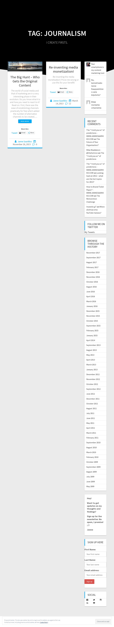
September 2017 (93, 257)
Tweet (14, 132)
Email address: (92, 570)
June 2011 (90, 418)
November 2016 (93, 277)
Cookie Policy (44, 622)
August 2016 (91, 286)
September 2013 (93, 345)
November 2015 (93, 316)
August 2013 (91, 350)
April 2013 (90, 359)
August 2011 (91, 408)
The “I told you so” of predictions (95, 156)
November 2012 (93, 379)
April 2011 (90, 428)
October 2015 (92, 321)
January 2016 (92, 306)
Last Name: (90, 559)
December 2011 (93, 399)
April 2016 (90, 296)
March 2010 (91, 452)
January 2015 (92, 335)
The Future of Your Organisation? (93, 142)
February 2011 (92, 437)
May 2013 (90, 355)
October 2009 (92, 462)
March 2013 (91, 364)
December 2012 (93, 374)
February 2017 (92, 267)
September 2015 (93, 325)
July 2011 (90, 413)
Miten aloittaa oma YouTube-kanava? (95, 209)
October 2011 (92, 403)
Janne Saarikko (25, 141)
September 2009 (93, 467)
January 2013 (92, 369)
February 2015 (92, 330)
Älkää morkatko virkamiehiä (96, 105)
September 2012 (93, 389)
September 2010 (93, 442)
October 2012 (92, 384)
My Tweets (90, 232)
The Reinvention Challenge (93, 199)
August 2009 (91, 471)
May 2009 (90, 486)
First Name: (90, 549)
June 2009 (90, 481)
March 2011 (91, 433)
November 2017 (93, 252)
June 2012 (90, 394)
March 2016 (91, 301)
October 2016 (92, 282)
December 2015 (93, 311)
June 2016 (90, 291)
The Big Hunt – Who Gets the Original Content (25, 81)
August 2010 (91, 447)
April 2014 (90, 340)
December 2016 (93, 272)
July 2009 (90, 476)
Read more (25, 121)
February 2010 (92, 457)
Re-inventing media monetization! (63, 69)
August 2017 (91, 262)
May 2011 (90, 423)
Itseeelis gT (91, 206)
